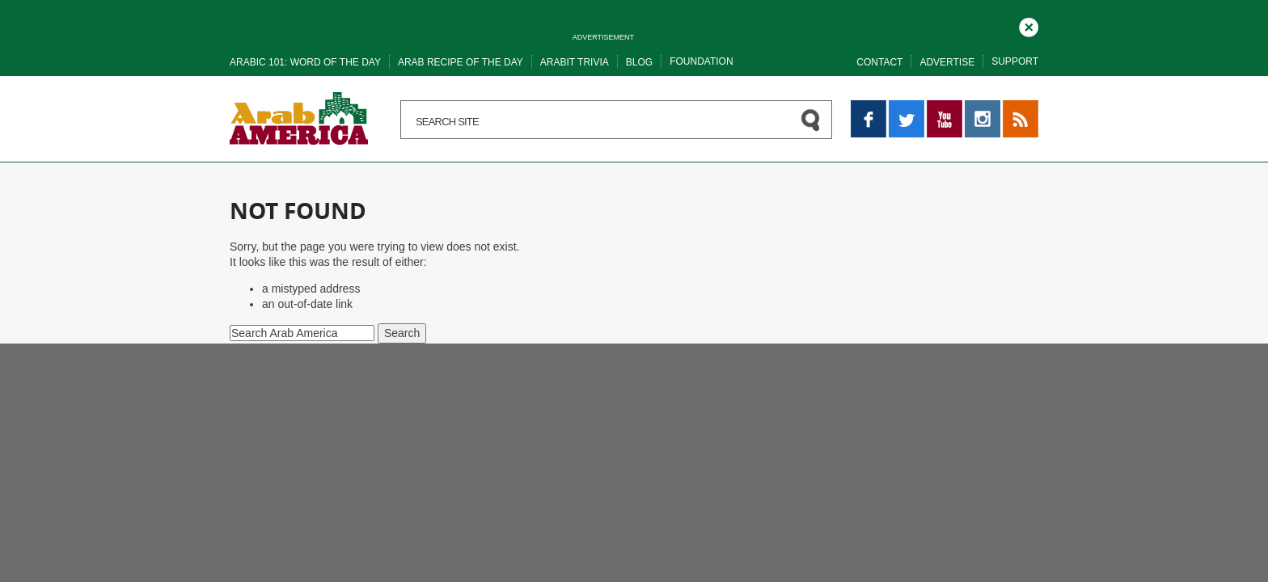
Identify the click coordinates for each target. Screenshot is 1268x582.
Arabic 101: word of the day (305, 62)
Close (1028, 25)
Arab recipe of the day (460, 62)
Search (402, 333)
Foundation (701, 61)
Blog (639, 62)
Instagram (982, 107)
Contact (879, 62)
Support (1014, 61)
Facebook (868, 107)
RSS (1014, 107)
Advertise (946, 62)
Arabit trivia (574, 62)
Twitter (905, 107)
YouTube (944, 107)
